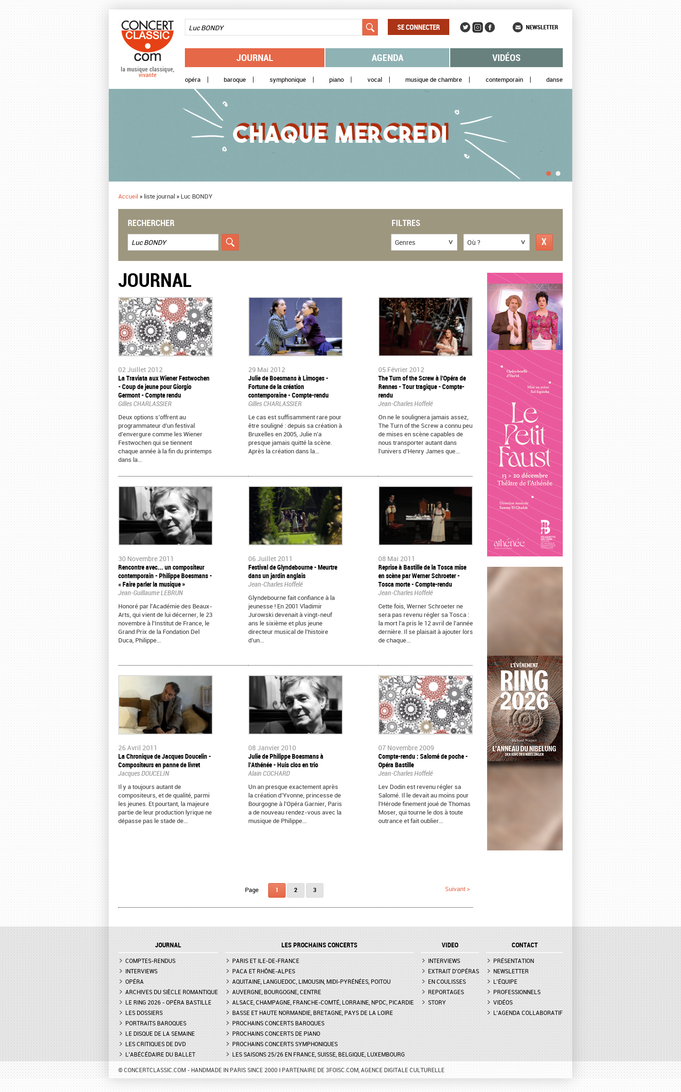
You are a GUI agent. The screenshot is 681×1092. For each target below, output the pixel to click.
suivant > (457, 888)
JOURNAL (168, 945)
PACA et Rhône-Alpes (263, 971)
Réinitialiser (544, 242)
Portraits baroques (155, 1023)
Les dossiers (144, 1012)
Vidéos (506, 57)
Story (437, 1002)
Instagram (477, 27)
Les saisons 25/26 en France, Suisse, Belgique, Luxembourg (318, 1054)
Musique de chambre (433, 80)
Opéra (193, 80)
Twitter (465, 27)
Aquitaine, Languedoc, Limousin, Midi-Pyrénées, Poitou (311, 981)
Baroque (235, 80)
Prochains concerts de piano (276, 1033)
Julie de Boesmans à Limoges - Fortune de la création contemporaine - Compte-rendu (288, 386)
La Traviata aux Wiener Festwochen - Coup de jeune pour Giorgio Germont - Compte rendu (164, 386)
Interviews (141, 971)
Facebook (490, 27)
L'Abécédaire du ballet (160, 1054)
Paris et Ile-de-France (265, 960)
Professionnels (517, 992)
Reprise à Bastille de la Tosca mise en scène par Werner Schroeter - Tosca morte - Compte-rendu (422, 576)
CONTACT (525, 945)
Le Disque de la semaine (160, 1033)
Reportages (446, 992)
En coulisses (447, 981)
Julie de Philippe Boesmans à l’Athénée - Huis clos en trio (285, 760)
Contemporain (504, 80)
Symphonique (288, 80)
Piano (336, 80)
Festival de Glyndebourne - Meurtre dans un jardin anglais (292, 571)
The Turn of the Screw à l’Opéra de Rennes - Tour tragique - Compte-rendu (422, 386)
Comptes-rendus (150, 960)
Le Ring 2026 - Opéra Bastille (168, 1002)
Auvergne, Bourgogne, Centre (276, 992)
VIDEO (450, 945)
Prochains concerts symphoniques (285, 1044)
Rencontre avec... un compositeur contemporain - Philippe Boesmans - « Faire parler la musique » (165, 576)
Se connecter (418, 27)
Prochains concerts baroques (278, 1023)
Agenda (387, 57)
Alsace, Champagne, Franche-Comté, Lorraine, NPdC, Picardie (323, 1002)
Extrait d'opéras (453, 971)
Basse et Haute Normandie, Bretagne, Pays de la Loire (312, 1012)
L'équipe (505, 981)
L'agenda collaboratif (528, 1012)
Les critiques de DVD (155, 1044)
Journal (254, 57)
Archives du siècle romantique (171, 992)
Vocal (374, 80)
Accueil (128, 196)
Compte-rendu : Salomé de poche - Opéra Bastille (423, 760)
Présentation (513, 960)
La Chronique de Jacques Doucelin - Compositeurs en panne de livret (164, 760)
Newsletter (542, 27)
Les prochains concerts (319, 945)
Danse (554, 80)
